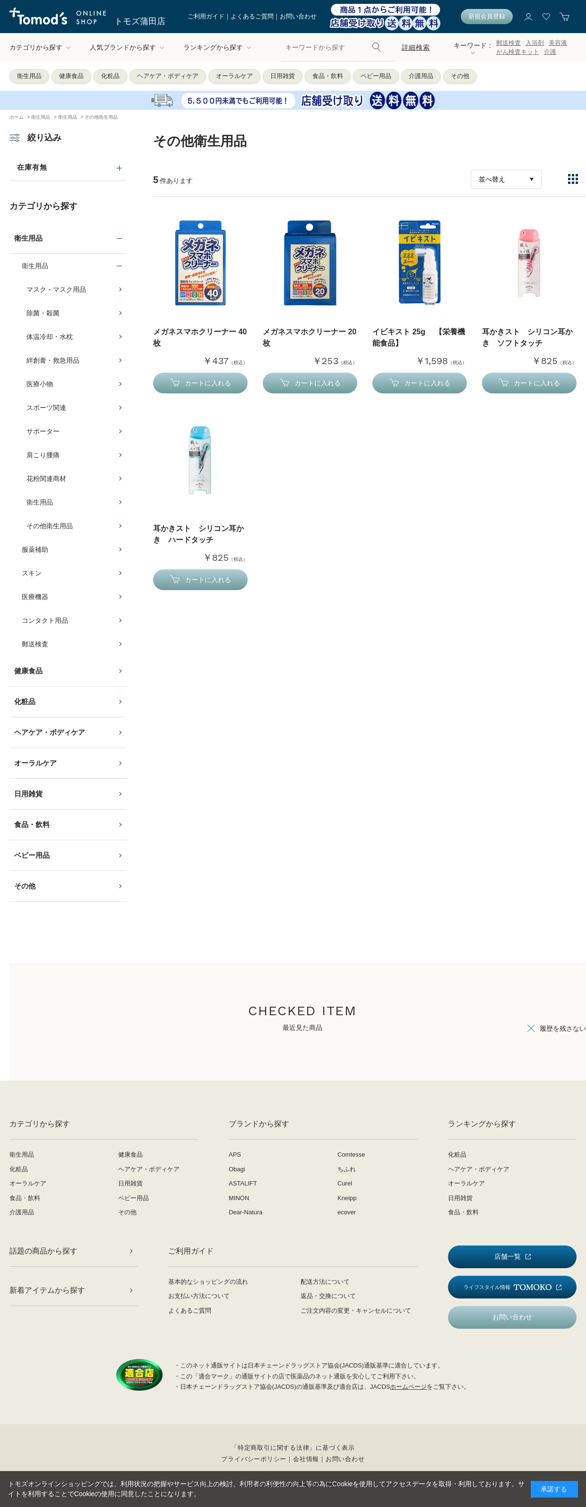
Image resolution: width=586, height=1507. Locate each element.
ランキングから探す (217, 47)
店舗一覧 (507, 1256)
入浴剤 (535, 42)
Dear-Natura (246, 1212)
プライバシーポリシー (253, 1459)
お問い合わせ (298, 16)
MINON (239, 1198)
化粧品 (110, 75)
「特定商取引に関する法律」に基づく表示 (293, 1447)
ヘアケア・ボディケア (167, 75)
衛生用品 (29, 75)
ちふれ (346, 1169)
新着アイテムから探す (47, 1290)
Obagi (237, 1169)
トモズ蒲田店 (139, 21)
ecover (346, 1212)
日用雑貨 (282, 75)
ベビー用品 (376, 75)
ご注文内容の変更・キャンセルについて (356, 1310)
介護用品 (421, 75)
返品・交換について (328, 1295)
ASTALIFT (243, 1183)
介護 (550, 51)
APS (235, 1154)
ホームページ (408, 1386)
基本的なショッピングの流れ (208, 1281)
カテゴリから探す (40, 47)
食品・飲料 (327, 75)
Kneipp (346, 1198)
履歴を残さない (563, 1028)
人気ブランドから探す (127, 47)
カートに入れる (208, 383)
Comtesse (351, 1154)
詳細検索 (416, 47)
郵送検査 (508, 42)
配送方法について (325, 1281)
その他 (460, 75)
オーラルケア (234, 75)
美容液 (558, 42)
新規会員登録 (486, 16)
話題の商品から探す (43, 1251)
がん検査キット (517, 51)
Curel (344, 1183)
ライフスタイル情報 (508, 1287)
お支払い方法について (199, 1295)
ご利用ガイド (206, 16)
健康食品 (71, 75)
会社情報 (306, 1459)
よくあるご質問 (252, 16)
